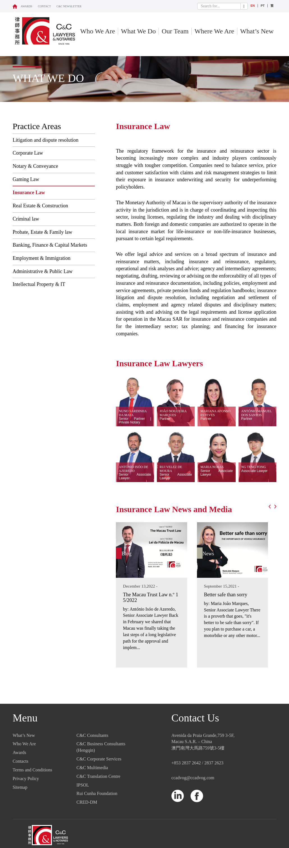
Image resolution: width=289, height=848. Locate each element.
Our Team (175, 31)
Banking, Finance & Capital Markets (50, 245)
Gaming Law (26, 179)
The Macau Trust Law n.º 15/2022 (150, 597)
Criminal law (26, 219)
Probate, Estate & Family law (42, 232)
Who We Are (97, 31)
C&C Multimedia (92, 767)
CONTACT (44, 6)
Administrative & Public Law (42, 271)
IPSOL (83, 785)
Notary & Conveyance (35, 166)
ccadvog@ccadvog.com (192, 777)
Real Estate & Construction (40, 205)
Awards (26, 6)
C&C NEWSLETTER (68, 6)
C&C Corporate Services (99, 759)
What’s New (257, 31)
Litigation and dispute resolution (45, 140)
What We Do (138, 31)
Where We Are (214, 31)
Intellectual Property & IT (39, 284)
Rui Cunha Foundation (97, 793)
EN (253, 5)
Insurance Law (29, 192)
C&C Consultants (92, 735)
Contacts (20, 761)
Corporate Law (28, 153)
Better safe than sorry (225, 594)
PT (263, 5)
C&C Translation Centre (98, 776)
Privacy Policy (26, 778)
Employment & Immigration (41, 258)
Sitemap (20, 787)
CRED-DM (87, 802)
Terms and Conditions (32, 769)
